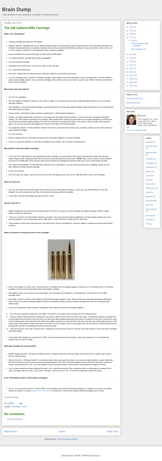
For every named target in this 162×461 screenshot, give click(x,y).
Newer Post (10, 431)
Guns (24, 406)
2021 (131, 27)
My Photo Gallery (133, 103)
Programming (151, 209)
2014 (131, 61)
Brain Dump (16, 9)
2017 (131, 37)
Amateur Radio (152, 146)
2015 (131, 58)
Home (62, 431)
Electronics (150, 167)
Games (148, 171)
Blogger (96, 455)
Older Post (112, 431)
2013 (131, 65)
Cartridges (16, 406)
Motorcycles (150, 188)
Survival (149, 220)
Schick (143, 116)
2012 (131, 68)
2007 (131, 86)
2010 (131, 75)
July (133, 40)
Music (148, 192)
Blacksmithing (151, 153)
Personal (149, 201)
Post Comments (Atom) (67, 439)
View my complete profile (136, 130)
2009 (131, 79)
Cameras (149, 159)
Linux (148, 180)
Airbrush (149, 142)
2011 (131, 72)
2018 (131, 34)
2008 (131, 82)
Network (149, 197)
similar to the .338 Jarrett (41, 391)
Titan (148, 224)
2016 (131, 54)
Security (149, 215)
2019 (131, 30)
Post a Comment (14, 419)
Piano (148, 205)
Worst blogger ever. (138, 49)
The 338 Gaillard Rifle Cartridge (139, 45)
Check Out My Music (135, 99)
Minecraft (149, 184)
